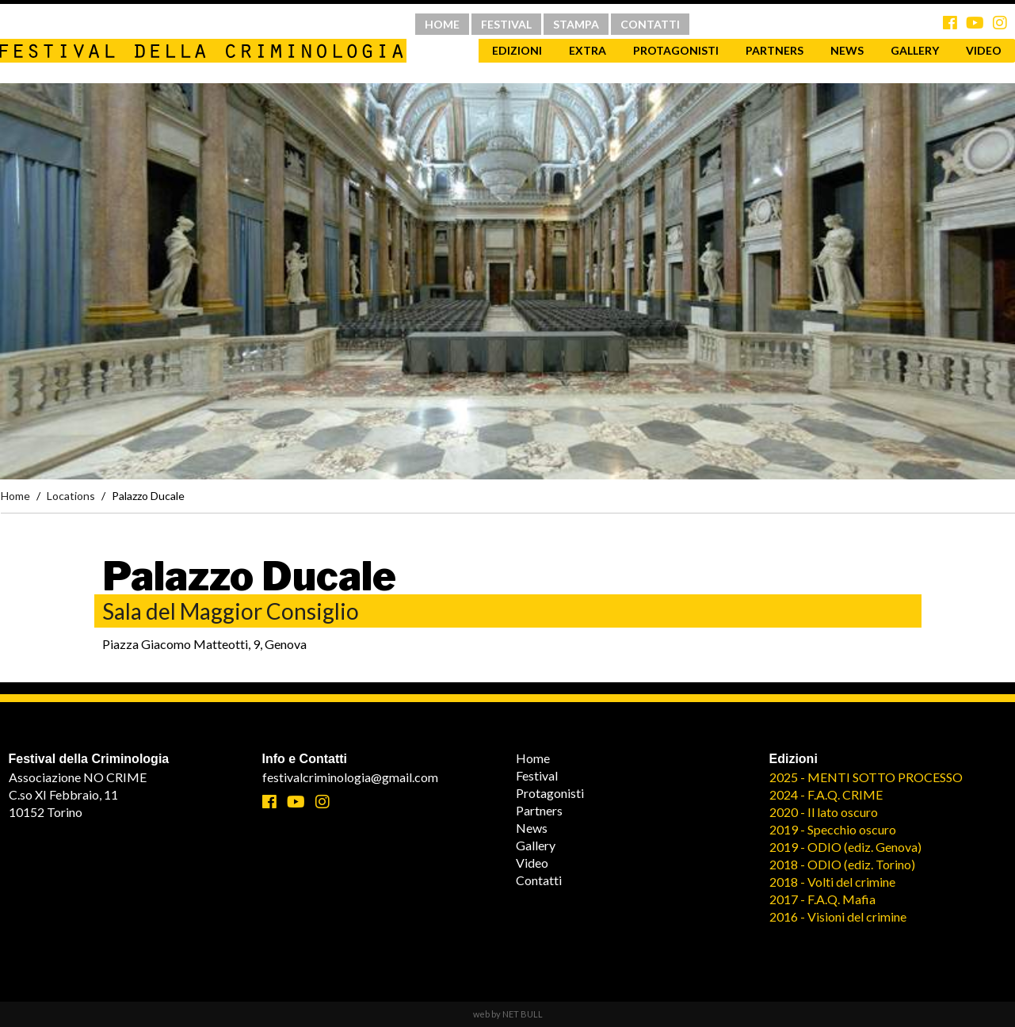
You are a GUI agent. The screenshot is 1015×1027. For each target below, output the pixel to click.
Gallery (915, 50)
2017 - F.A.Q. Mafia (822, 899)
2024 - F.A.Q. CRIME (826, 794)
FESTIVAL (506, 24)
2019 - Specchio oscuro (832, 829)
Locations (71, 495)
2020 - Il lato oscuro (823, 811)
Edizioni (517, 50)
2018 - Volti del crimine (832, 881)
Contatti (539, 880)
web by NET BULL (508, 1014)
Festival (537, 775)
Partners (774, 50)
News (847, 50)
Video (532, 862)
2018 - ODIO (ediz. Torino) (842, 864)
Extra (587, 50)
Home (15, 495)
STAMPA (576, 24)
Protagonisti (676, 50)
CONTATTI (650, 24)
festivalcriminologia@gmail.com (350, 777)
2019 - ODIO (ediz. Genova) (845, 846)
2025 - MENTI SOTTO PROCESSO (866, 777)
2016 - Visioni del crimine (837, 916)
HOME (442, 24)
